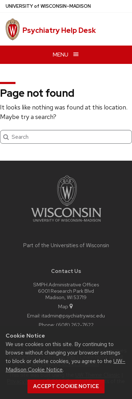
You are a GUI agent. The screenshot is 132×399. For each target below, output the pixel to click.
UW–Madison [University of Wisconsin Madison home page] (48, 6)
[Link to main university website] (66, 223)
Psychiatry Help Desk (59, 30)
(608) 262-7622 (75, 324)
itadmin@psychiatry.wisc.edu (73, 315)
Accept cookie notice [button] (66, 386)
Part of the (66, 245)
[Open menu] (66, 55)
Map (66, 306)
